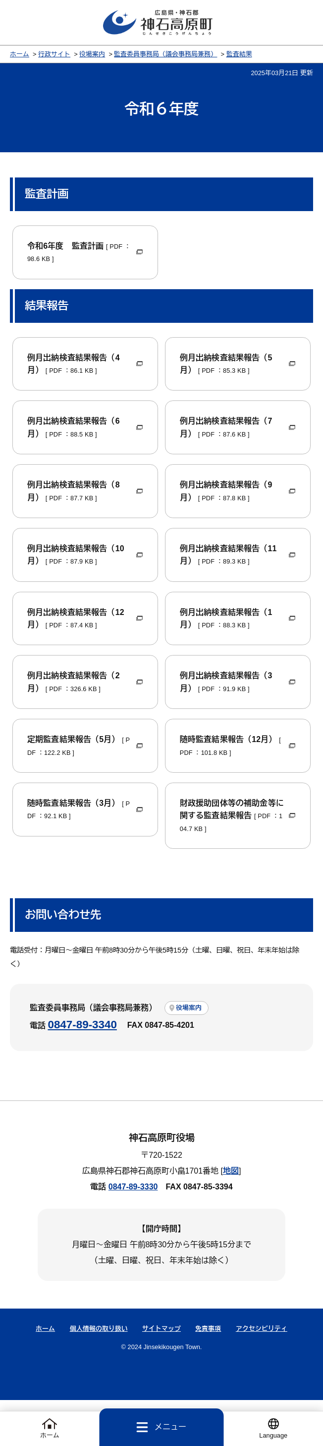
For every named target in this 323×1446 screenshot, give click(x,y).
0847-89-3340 (82, 1070)
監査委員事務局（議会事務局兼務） (165, 55)
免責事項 (208, 1374)
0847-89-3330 (133, 1232)
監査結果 (239, 55)
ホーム (19, 55)
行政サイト (54, 55)
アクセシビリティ (261, 1374)
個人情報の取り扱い (99, 1374)
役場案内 (92, 55)
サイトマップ (161, 1374)
